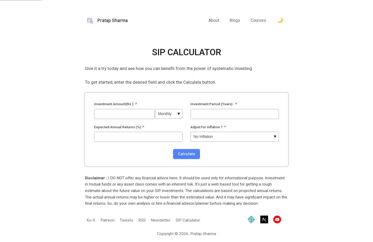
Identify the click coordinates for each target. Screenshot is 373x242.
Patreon (107, 220)
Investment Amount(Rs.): (115, 104)
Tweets (126, 220)
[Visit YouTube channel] (277, 220)
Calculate (186, 154)
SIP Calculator (188, 220)
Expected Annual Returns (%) (119, 127)
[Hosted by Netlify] (251, 220)
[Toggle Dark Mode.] (280, 21)
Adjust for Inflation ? (208, 127)
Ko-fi (91, 220)
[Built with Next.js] (264, 220)
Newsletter (160, 220)
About (214, 20)
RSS (142, 220)
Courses (258, 20)
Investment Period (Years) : (213, 104)
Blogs (234, 20)
